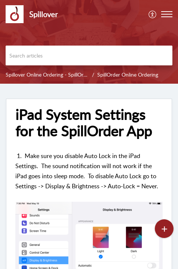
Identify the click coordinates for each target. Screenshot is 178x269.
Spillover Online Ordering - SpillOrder (48, 74)
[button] (152, 14)
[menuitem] (152, 14)
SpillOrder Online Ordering (127, 74)
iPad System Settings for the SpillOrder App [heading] (83, 122)
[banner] (89, 42)
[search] (89, 55)
